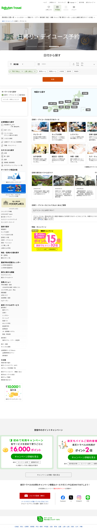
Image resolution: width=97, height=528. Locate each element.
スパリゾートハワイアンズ (9, 219)
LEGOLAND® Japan (7, 214)
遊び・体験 (4, 344)
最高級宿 (11, 162)
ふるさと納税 (8, 138)
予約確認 (57, 8)
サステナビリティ (6, 275)
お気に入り (49, 8)
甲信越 (68, 101)
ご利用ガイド (52, 2)
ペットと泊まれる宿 (7, 235)
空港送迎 (5, 329)
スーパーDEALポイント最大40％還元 (11, 134)
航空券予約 (5, 326)
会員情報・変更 (5, 298)
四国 (55, 110)
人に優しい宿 (5, 245)
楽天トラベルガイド (7, 277)
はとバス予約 (6, 323)
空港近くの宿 (5, 237)
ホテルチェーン (8, 165)
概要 (16, 372)
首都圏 (74, 107)
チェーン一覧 (18, 165)
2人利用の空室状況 (6, 268)
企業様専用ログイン (8, 353)
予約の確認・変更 (6, 285)
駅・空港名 (4, 255)
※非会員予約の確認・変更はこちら (11, 287)
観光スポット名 (5, 258)
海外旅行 (3, 338)
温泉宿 (69, 71)
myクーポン (4, 301)
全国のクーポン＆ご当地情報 (13, 142)
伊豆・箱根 (39, 526)
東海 (67, 107)
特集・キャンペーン (10, 145)
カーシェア (5, 318)
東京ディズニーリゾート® (13, 177)
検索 (52, 79)
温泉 (5, 159)
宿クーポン (7, 130)
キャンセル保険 (5, 347)
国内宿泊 (22, 95)
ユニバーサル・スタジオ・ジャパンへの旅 (13, 190)
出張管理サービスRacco (8, 350)
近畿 (61, 107)
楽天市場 (81, 2)
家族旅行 (3, 229)
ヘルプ (45, 2)
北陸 (61, 102)
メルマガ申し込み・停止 (8, 290)
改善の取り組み (5, 363)
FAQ (40, 219)
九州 (45, 108)
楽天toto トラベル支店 (7, 374)
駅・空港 (6, 156)
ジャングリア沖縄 (6, 211)
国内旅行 (3, 307)
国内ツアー (5, 310)
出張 (5, 153)
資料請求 (5, 355)
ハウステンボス (13, 204)
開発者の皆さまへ (6, 380)
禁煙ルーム (42, 71)
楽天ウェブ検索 (5, 377)
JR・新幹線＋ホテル (8, 331)
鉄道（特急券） (7, 334)
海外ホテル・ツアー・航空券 (11, 340)
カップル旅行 (5, 232)
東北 (77, 100)
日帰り (4, 313)
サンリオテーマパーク (7, 222)
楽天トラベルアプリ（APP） (9, 365)
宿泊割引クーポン (9, 125)
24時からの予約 (5, 248)
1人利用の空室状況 (6, 265)
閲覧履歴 (3, 292)
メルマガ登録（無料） (37, 495)
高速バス (5, 321)
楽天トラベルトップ (7, 21)
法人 (20, 372)
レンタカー (5, 315)
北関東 (76, 103)
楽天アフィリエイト (7, 372)
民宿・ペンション (6, 243)
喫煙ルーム (52, 71)
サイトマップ (62, 2)
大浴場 (61, 71)
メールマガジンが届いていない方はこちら (34, 501)
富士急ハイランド (6, 217)
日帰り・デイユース (10, 95)
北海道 (85, 93)
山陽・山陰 (52, 103)
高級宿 (76, 71)
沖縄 (88, 110)
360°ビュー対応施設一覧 (8, 368)
